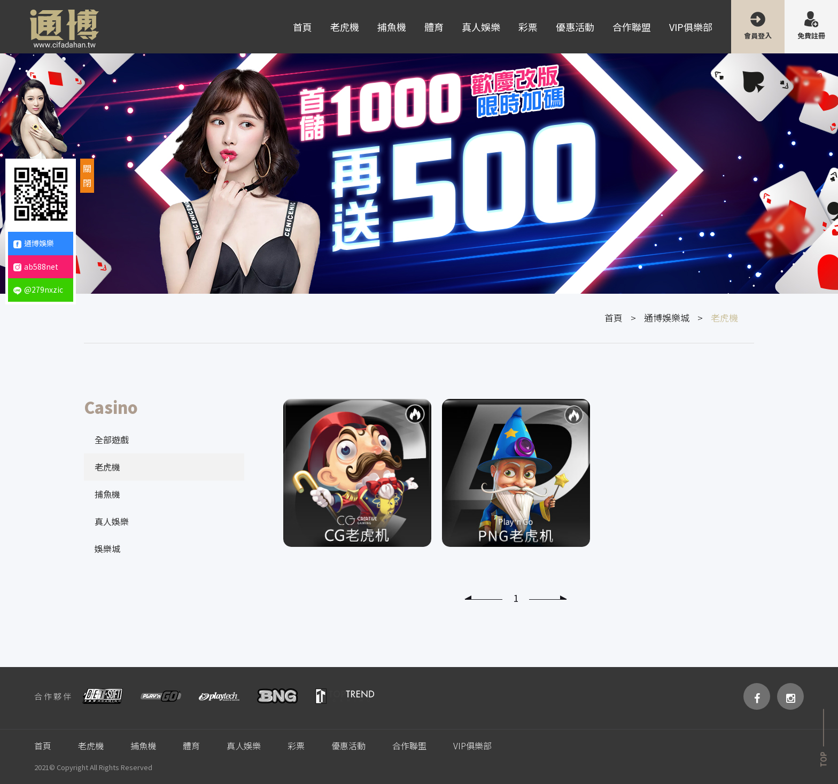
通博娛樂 (33, 243)
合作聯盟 (631, 27)
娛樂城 (107, 548)
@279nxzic (38, 289)
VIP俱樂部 (690, 27)
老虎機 (344, 27)
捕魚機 (391, 27)
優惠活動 (575, 27)
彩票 (528, 27)
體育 (434, 27)
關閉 (87, 175)
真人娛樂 (481, 27)
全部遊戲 (112, 439)
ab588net (35, 266)
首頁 (302, 27)
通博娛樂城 (666, 317)
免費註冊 (811, 35)
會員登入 (758, 35)
